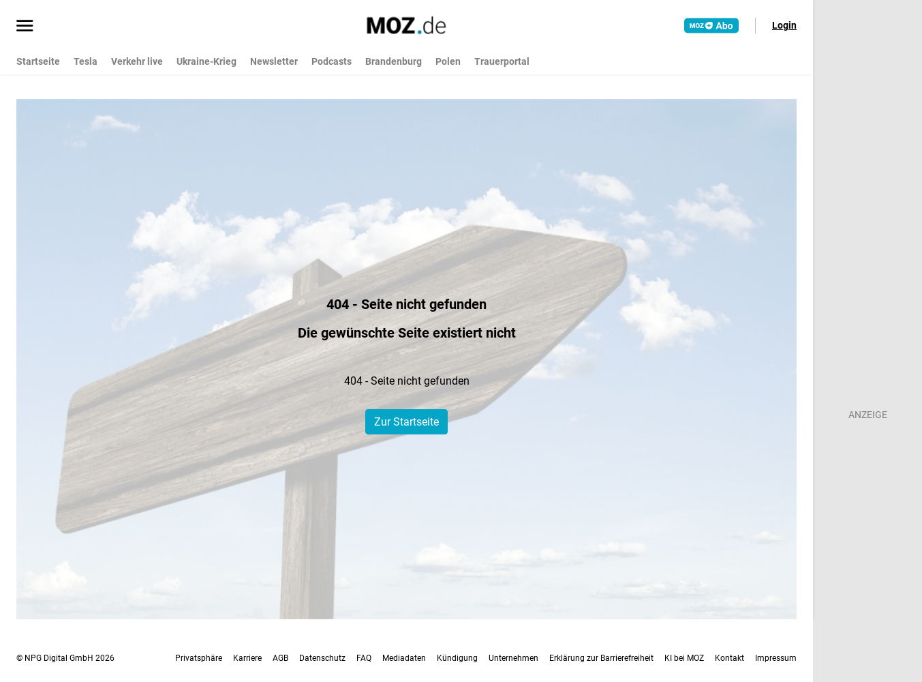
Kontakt (729, 658)
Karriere (247, 658)
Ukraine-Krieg (206, 61)
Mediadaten (404, 658)
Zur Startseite (406, 421)
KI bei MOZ (684, 658)
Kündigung (457, 658)
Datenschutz (322, 658)
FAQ (363, 658)
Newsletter (274, 61)
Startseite (38, 61)
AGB (280, 658)
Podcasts (331, 61)
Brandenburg (393, 61)
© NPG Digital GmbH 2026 (65, 658)
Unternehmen (513, 658)
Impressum (776, 658)
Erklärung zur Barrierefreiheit (601, 658)
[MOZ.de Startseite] (406, 25)
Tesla (85, 61)
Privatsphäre (198, 658)
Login (784, 25)
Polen (448, 61)
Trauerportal (501, 61)
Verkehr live (137, 61)
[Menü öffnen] (24, 26)
